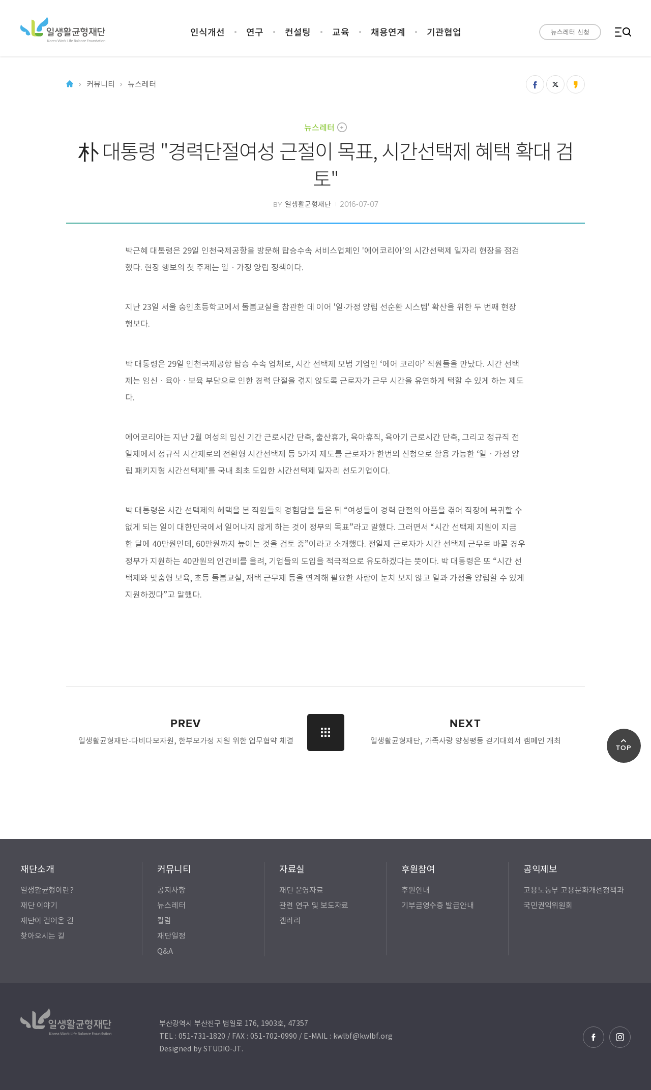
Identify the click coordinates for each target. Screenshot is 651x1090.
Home (69, 84)
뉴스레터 (319, 127)
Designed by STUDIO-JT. (201, 1048)
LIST (325, 732)
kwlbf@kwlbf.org (363, 1036)
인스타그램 (620, 1037)
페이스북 (593, 1037)
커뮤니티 (100, 84)
